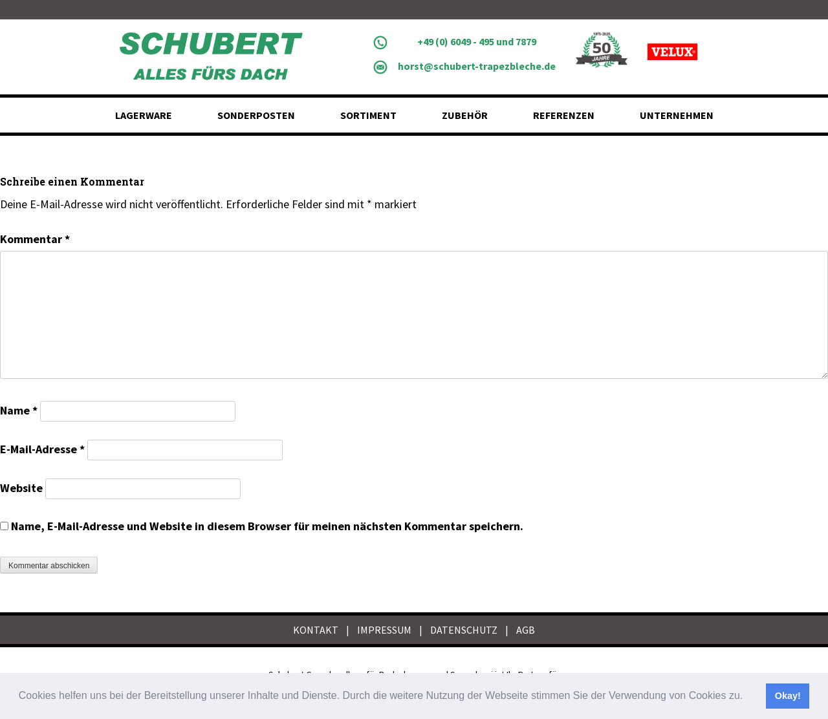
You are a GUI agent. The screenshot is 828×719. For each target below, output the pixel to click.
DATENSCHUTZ (463, 629)
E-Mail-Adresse (42, 449)
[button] (748, 697)
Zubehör (465, 115)
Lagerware (143, 115)
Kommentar (35, 238)
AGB (525, 629)
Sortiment (368, 115)
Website (21, 487)
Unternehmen (677, 115)
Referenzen (563, 115)
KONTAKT (315, 629)
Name (19, 410)
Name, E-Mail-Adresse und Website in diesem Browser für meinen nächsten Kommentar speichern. (267, 526)
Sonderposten (256, 115)
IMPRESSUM (384, 629)
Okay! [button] (788, 696)
